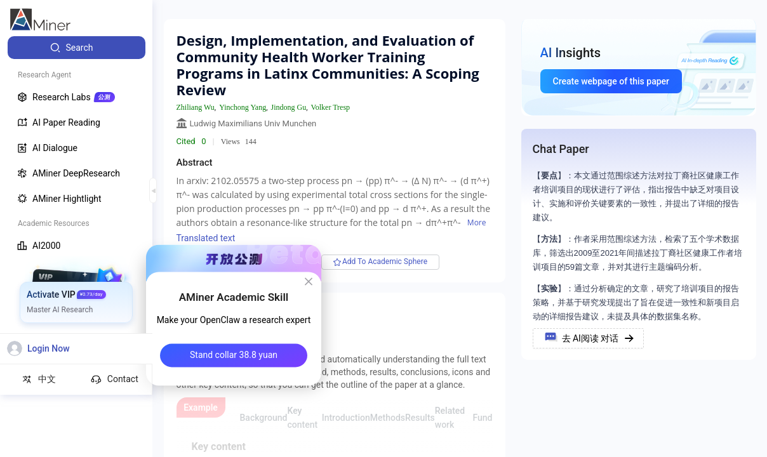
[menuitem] (76, 47)
